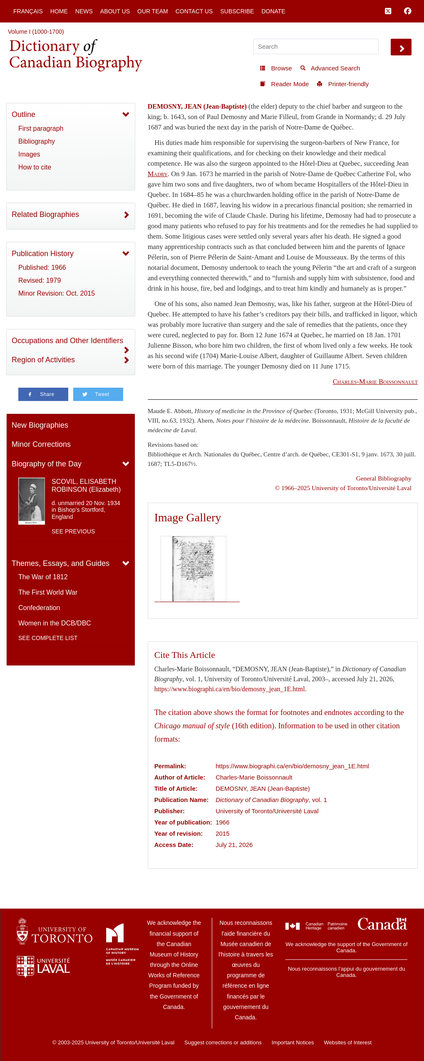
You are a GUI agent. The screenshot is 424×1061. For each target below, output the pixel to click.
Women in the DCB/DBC (54, 623)
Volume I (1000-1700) (36, 31)
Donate (273, 11)
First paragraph (41, 128)
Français (28, 11)
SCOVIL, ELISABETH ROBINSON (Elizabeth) (86, 485)
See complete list (47, 638)
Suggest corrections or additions (223, 1042)
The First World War (47, 592)
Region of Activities (43, 360)
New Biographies (40, 425)
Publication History (43, 253)
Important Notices (293, 1042)
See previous (73, 531)
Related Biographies (45, 214)
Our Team (152, 11)
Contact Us (194, 11)
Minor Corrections (41, 444)
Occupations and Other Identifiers (67, 340)
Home (59, 11)
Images (29, 154)
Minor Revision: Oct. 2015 (56, 293)
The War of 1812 (43, 576)
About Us (115, 11)
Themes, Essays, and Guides (60, 563)
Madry (158, 174)
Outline (23, 114)
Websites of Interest (348, 1042)
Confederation (39, 607)
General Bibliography (384, 478)
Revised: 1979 (39, 280)
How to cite (34, 167)
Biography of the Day (47, 464)
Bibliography (36, 141)
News (84, 11)
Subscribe (237, 11)
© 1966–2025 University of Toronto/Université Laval (343, 487)
